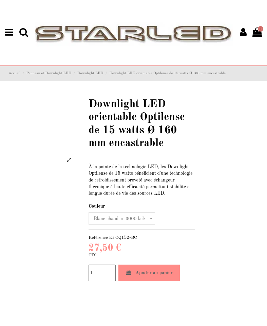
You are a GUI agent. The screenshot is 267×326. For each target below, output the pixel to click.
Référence (98, 237)
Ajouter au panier (149, 272)
